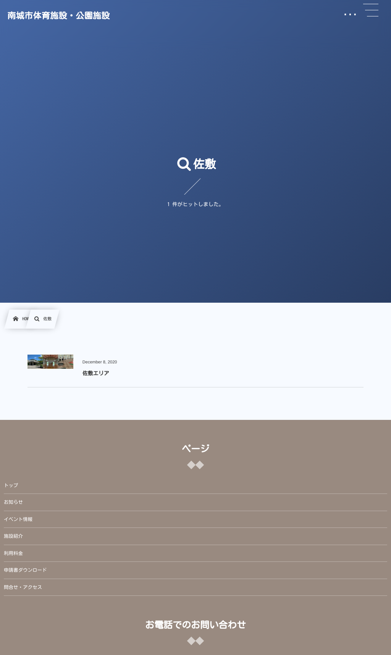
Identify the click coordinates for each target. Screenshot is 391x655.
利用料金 (13, 553)
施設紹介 (13, 536)
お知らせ (13, 502)
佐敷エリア (95, 373)
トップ (11, 485)
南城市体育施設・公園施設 (58, 15)
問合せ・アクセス (23, 587)
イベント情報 (18, 519)
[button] (370, 10)
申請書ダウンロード (25, 570)
